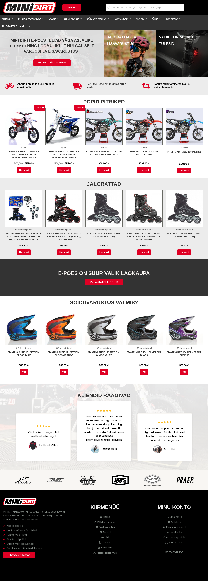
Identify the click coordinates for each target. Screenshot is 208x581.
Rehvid (142, 18)
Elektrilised (73, 18)
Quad (54, 18)
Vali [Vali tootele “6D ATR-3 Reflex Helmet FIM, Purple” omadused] (184, 380)
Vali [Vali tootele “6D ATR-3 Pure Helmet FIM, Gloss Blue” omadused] (24, 380)
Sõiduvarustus (98, 18)
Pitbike (8, 18)
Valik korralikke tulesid (176, 43)
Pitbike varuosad (31, 18)
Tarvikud (173, 18)
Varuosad (122, 18)
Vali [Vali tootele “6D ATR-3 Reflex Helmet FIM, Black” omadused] (144, 380)
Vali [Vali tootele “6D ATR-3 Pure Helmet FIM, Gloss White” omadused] (104, 380)
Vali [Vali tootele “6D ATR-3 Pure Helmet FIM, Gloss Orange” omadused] (64, 380)
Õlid (156, 18)
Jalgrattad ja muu (16, 26)
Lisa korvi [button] (23, 173)
